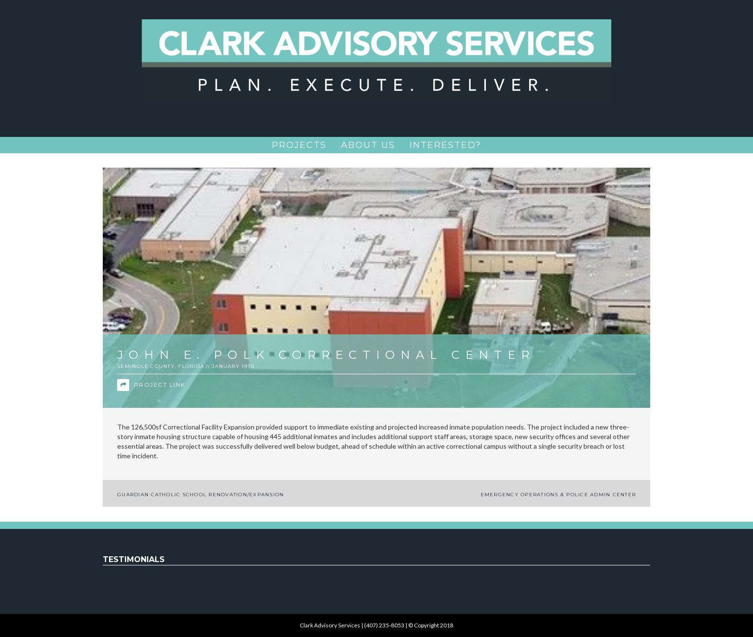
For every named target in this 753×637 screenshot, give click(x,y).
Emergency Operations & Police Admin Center (558, 494)
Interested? (445, 145)
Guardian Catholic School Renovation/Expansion (200, 494)
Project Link (151, 385)
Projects (299, 145)
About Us (368, 145)
